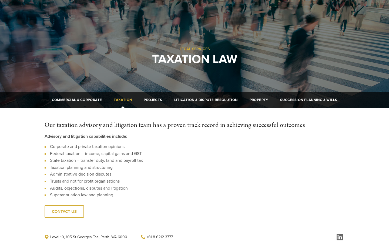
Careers (267, 11)
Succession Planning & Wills (308, 100)
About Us (209, 11)
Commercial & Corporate (77, 100)
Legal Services (238, 11)
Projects (153, 100)
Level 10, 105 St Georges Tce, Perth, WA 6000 (86, 237)
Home (186, 11)
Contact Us (292, 11)
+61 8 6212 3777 (157, 237)
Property (259, 100)
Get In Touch (328, 11)
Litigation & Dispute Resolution (206, 100)
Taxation (123, 100)
